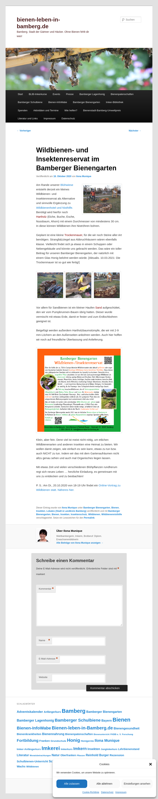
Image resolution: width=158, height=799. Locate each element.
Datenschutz (107, 792)
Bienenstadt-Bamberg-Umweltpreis (102, 110)
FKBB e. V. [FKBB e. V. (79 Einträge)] (115, 734)
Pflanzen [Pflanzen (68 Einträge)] (81, 755)
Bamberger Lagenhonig (92, 94)
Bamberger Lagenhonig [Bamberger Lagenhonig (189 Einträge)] (35, 720)
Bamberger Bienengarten (86, 102)
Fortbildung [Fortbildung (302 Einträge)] (27, 740)
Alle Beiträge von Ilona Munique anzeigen (79, 543)
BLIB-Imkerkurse (38, 94)
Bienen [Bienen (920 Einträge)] (122, 720)
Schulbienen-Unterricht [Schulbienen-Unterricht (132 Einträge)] (32, 761)
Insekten (40, 511)
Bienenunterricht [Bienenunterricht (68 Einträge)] (101, 734)
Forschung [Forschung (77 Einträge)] (127, 734)
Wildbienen (94, 514)
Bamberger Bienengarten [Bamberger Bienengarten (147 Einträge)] (104, 711)
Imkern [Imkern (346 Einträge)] (80, 748)
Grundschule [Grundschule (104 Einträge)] (58, 741)
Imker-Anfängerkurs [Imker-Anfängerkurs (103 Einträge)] (29, 749)
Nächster (135, 130)
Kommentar (46, 589)
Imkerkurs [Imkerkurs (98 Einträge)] (66, 749)
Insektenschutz (79, 514)
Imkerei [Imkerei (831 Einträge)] (51, 748)
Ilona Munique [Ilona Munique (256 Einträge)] (107, 740)
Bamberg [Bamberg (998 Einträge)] (74, 711)
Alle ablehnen (104, 783)
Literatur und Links (28, 118)
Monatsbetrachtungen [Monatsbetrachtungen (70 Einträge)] (40, 755)
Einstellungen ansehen (137, 783)
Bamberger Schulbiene (30, 102)
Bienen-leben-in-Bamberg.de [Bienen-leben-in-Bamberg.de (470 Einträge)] (82, 727)
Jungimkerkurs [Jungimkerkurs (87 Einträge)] (109, 749)
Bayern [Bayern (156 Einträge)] (106, 720)
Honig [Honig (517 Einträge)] (73, 740)
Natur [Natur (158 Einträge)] (56, 755)
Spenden (22, 110)
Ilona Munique (83, 176)
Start (20, 94)
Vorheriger (24, 130)
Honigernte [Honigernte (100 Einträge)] (87, 741)
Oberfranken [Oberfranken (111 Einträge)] (68, 755)
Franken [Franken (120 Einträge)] (44, 740)
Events (56, 94)
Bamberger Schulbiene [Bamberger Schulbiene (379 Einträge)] (78, 720)
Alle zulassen (72, 783)
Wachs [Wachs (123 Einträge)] (21, 766)
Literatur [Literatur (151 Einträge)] (23, 755)
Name (44, 640)
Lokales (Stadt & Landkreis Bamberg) (66, 511)
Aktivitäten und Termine (45, 110)
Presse (69, 94)
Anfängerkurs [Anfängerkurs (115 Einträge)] (52, 711)
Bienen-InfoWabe (57, 102)
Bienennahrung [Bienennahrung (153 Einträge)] (53, 734)
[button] (150, 764)
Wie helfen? (70, 110)
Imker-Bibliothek (114, 102)
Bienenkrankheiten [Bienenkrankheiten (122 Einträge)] (29, 734)
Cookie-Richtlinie (90, 792)
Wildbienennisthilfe (111, 514)
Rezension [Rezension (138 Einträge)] (117, 755)
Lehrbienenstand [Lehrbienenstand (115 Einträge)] (128, 749)
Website (43, 677)
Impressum (120, 792)
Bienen (115, 507)
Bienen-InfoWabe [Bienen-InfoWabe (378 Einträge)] (34, 728)
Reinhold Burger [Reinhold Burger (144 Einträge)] (97, 755)
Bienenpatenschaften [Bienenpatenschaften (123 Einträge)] (79, 734)
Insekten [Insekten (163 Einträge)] (94, 749)
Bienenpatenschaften (122, 94)
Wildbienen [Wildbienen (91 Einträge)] (32, 766)
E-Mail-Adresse (48, 659)
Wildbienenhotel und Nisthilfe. (54, 207)
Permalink (89, 517)
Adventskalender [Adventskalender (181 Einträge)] (30, 712)
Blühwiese (66, 184)
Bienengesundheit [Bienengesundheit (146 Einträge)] (126, 728)
